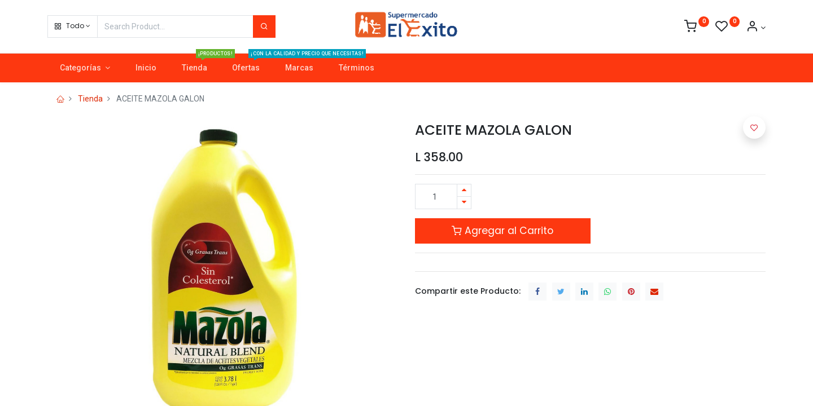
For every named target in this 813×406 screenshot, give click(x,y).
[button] (72, 26)
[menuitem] (146, 68)
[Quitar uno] (464, 203)
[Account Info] (756, 27)
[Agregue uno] (464, 190)
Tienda (90, 98)
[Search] (264, 26)
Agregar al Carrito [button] (502, 230)
